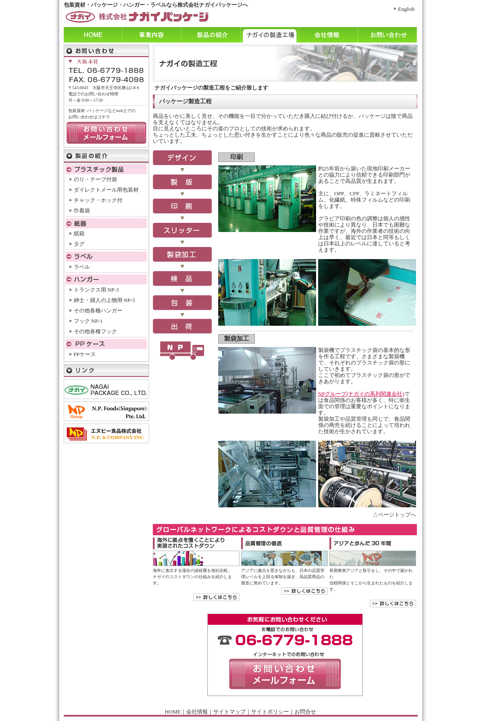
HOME (173, 712)
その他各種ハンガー (98, 310)
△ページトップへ (394, 514)
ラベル (82, 267)
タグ (79, 244)
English (406, 9)
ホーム (93, 34)
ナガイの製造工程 (269, 34)
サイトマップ (229, 712)
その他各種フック (95, 331)
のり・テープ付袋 (95, 179)
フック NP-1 (88, 321)
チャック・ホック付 (98, 200)
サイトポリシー (270, 712)
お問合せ (305, 712)
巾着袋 (82, 210)
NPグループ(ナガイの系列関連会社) (361, 394)
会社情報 (328, 34)
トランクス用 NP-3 (96, 290)
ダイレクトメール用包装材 (106, 190)
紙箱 (79, 233)
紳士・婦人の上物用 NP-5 (104, 300)
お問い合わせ (387, 34)
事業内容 (151, 34)
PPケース (85, 354)
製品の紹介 (210, 34)
